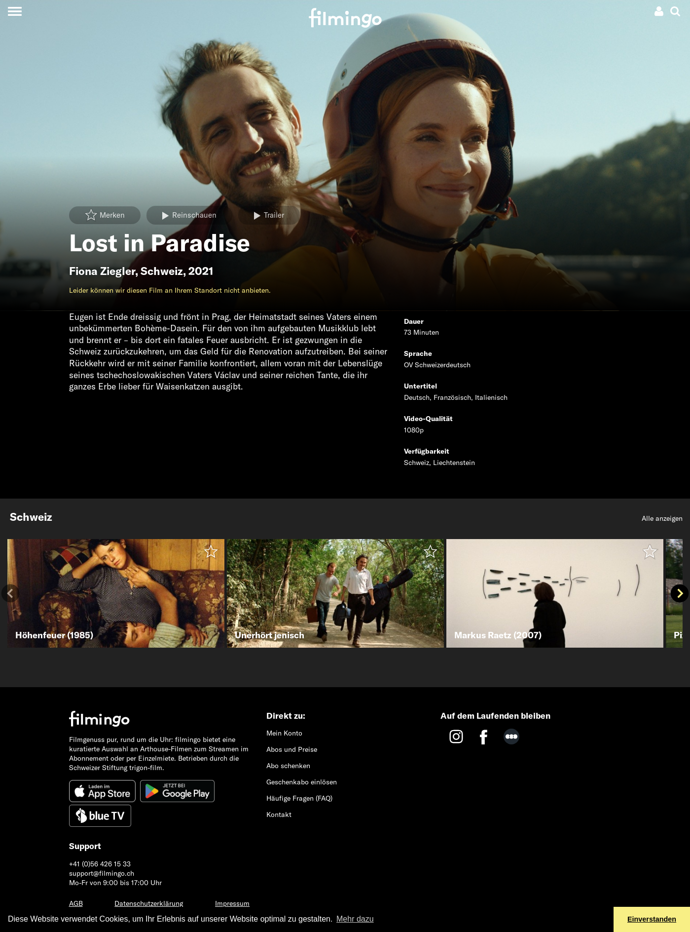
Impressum (232, 903)
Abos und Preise (291, 749)
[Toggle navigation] (14, 11)
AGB (76, 903)
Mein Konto (284, 733)
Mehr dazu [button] (355, 919)
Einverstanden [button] (651, 919)
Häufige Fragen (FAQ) (299, 798)
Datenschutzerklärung (148, 903)
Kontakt (278, 814)
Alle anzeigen (662, 518)
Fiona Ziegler (102, 271)
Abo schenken (288, 765)
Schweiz (162, 271)
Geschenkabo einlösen (301, 781)
